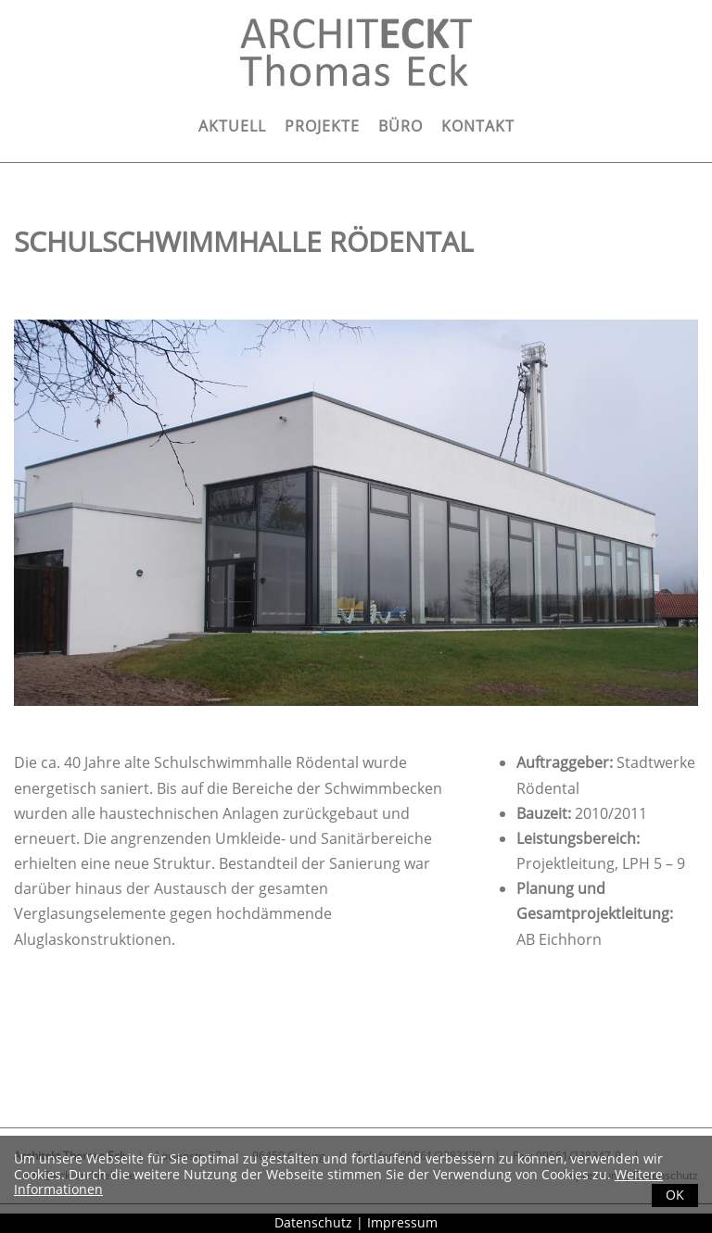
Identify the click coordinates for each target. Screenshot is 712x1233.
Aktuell (232, 126)
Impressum (402, 1222)
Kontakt (478, 126)
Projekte (322, 126)
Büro (400, 126)
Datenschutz (313, 1222)
